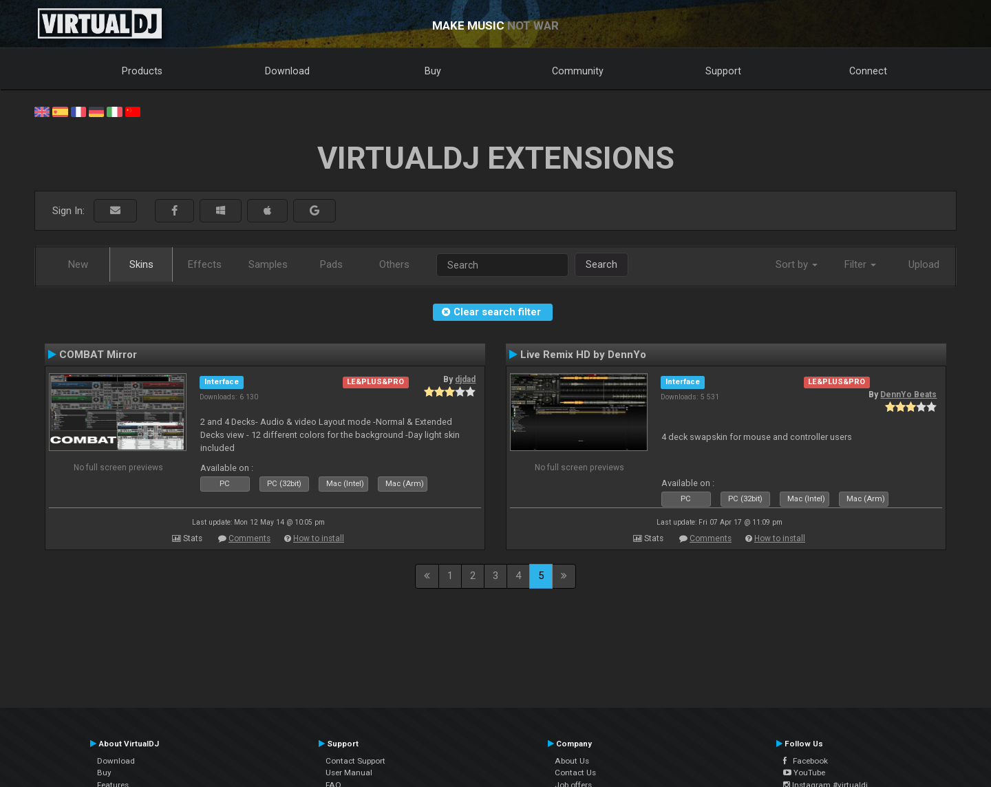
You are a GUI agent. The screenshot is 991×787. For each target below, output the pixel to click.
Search (601, 264)
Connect (868, 70)
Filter (860, 264)
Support (723, 70)
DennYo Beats (908, 394)
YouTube (804, 772)
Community (578, 70)
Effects (205, 264)
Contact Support (355, 761)
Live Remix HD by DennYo (583, 354)
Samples (268, 264)
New (78, 264)
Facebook (805, 761)
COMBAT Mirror (98, 354)
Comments (249, 538)
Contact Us (575, 772)
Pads (331, 264)
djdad (465, 379)
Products (142, 70)
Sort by (797, 264)
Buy (433, 70)
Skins (141, 264)
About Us (572, 761)
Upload (923, 264)
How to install (318, 538)
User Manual (349, 772)
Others (394, 264)
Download (287, 70)
